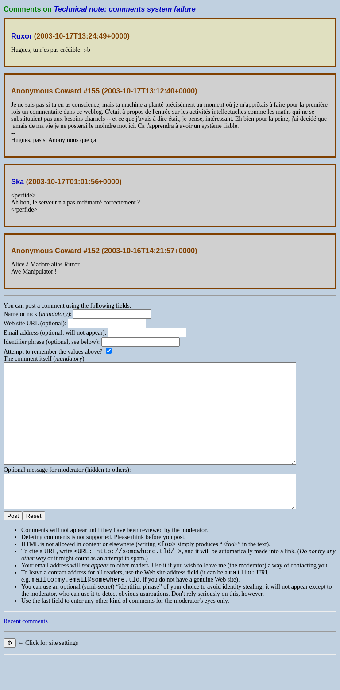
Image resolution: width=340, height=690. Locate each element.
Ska (17, 181)
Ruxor (21, 36)
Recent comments (26, 653)
